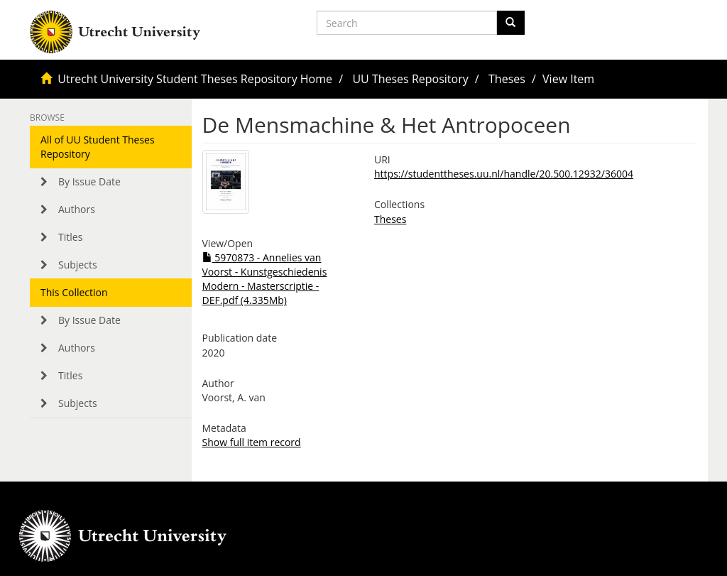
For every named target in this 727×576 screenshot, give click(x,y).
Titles (70, 237)
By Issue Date (89, 181)
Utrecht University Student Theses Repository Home (195, 79)
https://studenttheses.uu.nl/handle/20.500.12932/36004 (503, 173)
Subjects (77, 264)
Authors (76, 209)
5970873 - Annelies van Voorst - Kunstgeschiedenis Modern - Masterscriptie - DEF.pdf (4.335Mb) (264, 279)
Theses (506, 79)
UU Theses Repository (410, 79)
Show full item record (251, 442)
